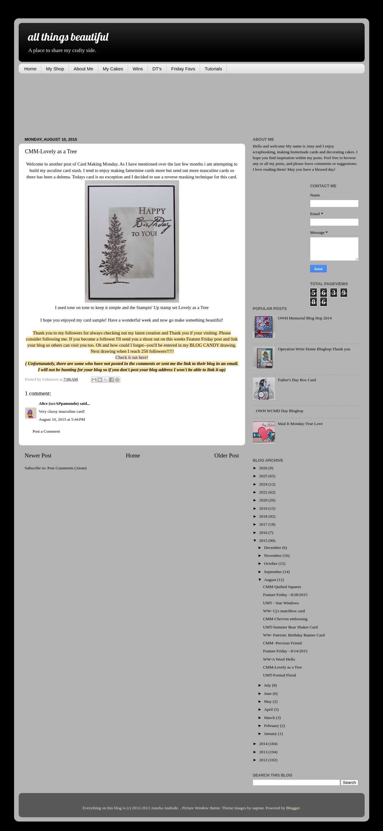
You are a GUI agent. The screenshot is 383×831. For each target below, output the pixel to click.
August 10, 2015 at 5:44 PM (62, 419)
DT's (157, 68)
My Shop (55, 68)
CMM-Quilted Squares (282, 586)
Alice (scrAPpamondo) (59, 403)
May (268, 701)
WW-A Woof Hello (279, 659)
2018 (263, 516)
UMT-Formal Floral (279, 675)
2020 (263, 500)
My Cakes (113, 68)
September (273, 571)
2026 (263, 468)
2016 (263, 532)
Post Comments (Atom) (67, 468)
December (273, 547)
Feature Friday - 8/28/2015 (285, 594)
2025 (263, 476)
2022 (263, 492)
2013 (263, 752)
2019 (263, 508)
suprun (258, 808)
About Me (83, 68)
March (270, 717)
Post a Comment (46, 431)
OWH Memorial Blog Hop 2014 (305, 318)
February (272, 725)
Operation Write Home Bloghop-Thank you (314, 349)
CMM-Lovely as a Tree (282, 667)
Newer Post (38, 455)
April (269, 709)
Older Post (226, 455)
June (268, 693)
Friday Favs (183, 68)
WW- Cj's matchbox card (284, 611)
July (268, 685)
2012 (263, 760)
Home (30, 68)
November (273, 555)
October (271, 563)
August (270, 579)
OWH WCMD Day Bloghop (279, 410)
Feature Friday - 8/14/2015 (285, 651)
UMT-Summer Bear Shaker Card (290, 627)
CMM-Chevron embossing (285, 619)
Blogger (292, 808)
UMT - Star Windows (281, 603)
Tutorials (213, 68)
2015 (263, 540)
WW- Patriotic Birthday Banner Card (294, 635)
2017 (263, 524)
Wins (138, 68)
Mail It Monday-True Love (300, 423)
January (271, 733)
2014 (263, 743)
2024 (263, 484)
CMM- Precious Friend (282, 643)
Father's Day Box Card (297, 380)
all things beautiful (68, 36)
